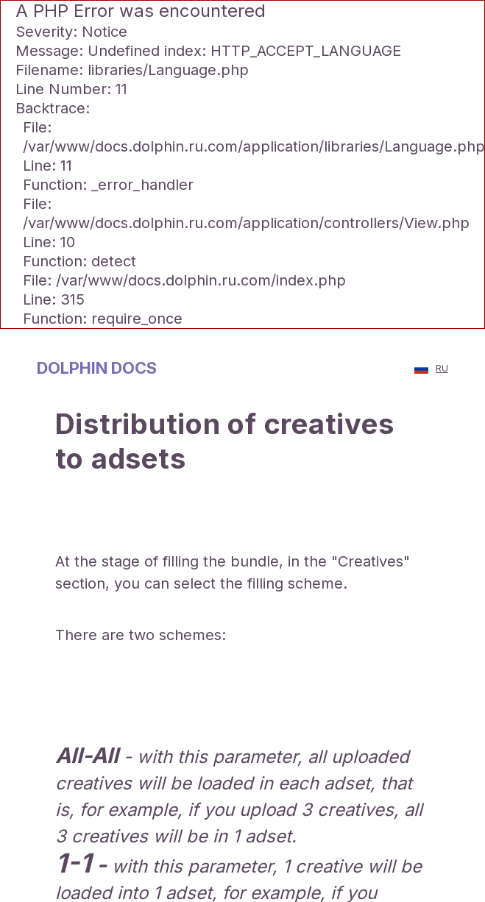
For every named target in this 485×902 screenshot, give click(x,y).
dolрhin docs (97, 367)
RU (431, 368)
